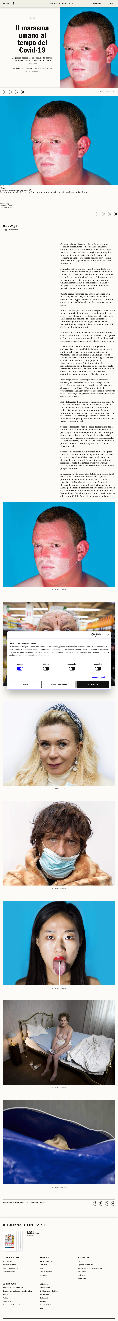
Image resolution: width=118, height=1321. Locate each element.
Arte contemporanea (31, 71)
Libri (80, 1262)
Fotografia (82, 1275)
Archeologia (8, 1262)
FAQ (42, 1318)
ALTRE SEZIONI (84, 1258)
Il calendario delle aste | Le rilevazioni (20, 1298)
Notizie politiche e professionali (92, 1271)
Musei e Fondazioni (11, 1271)
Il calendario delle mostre (15, 1293)
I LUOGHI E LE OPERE (12, 1258)
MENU (8, 3)
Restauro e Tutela (11, 1266)
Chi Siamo (44, 1289)
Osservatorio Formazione (14, 1314)
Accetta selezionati (59, 684)
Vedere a (82, 1279)
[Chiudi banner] (108, 635)
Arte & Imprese (47, 1275)
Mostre (32, 18)
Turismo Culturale (11, 1275)
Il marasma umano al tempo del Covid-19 (32, 40)
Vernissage (83, 1283)
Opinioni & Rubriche (87, 1266)
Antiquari (44, 1266)
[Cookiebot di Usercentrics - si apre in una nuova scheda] (93, 635)
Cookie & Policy (47, 1314)
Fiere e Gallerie (47, 1262)
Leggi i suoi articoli (10, 230)
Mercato (44, 1279)
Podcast (6, 1306)
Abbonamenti (98, 3)
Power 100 (7, 1310)
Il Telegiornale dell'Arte (51, 1298)
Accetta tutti (93, 684)
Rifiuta (25, 684)
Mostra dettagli (98, 677)
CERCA (111, 3)
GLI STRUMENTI (9, 1289)
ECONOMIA (44, 1258)
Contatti (43, 1310)
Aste (42, 1271)
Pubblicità (44, 1306)
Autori (5, 1302)
